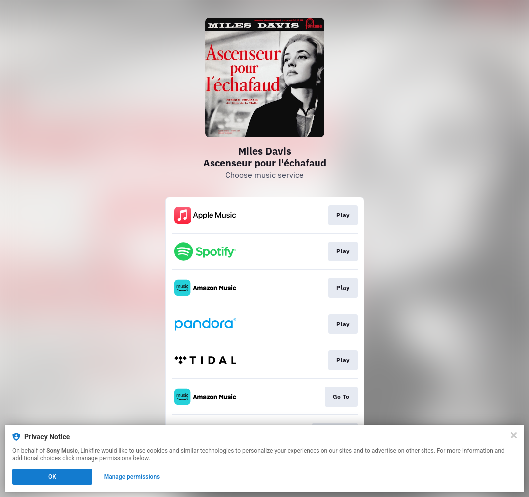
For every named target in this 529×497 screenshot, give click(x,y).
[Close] (514, 435)
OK (52, 476)
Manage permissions (132, 476)
